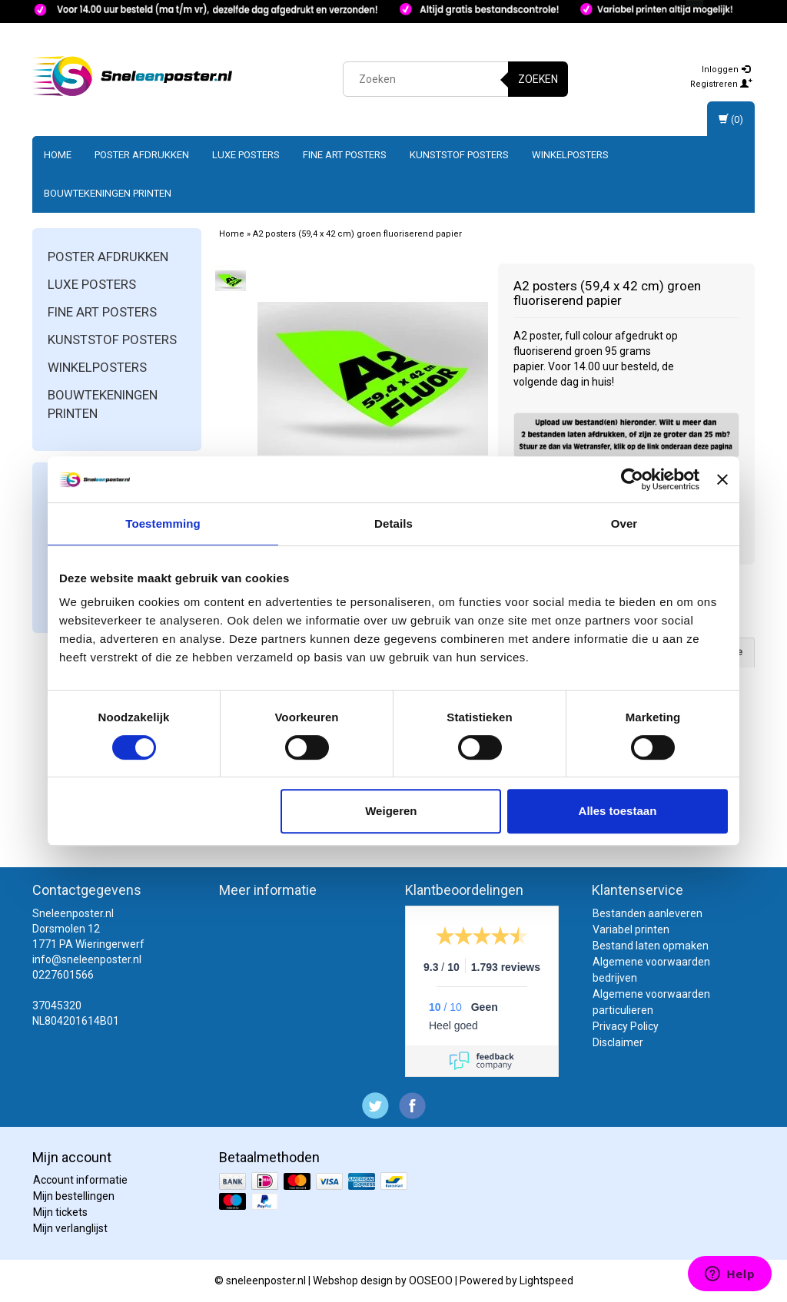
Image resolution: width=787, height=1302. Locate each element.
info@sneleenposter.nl (86, 959)
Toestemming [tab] (163, 523)
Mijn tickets (60, 1212)
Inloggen (726, 70)
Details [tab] (393, 523)
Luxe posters (246, 155)
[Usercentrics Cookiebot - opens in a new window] (632, 479)
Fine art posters (345, 155)
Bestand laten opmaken (651, 945)
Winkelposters (570, 155)
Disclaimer (618, 1042)
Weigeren (391, 810)
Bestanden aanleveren (647, 913)
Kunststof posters (459, 155)
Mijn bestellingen (74, 1196)
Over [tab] (624, 523)
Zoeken (538, 79)
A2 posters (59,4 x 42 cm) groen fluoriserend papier (357, 234)
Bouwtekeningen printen (107, 193)
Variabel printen (631, 929)
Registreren (721, 84)
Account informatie (80, 1180)
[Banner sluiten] (722, 479)
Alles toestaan (618, 810)
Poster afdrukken (142, 155)
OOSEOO (431, 1280)
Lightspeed (546, 1280)
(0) (731, 119)
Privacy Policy (626, 1026)
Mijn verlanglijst (70, 1228)
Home (57, 155)
